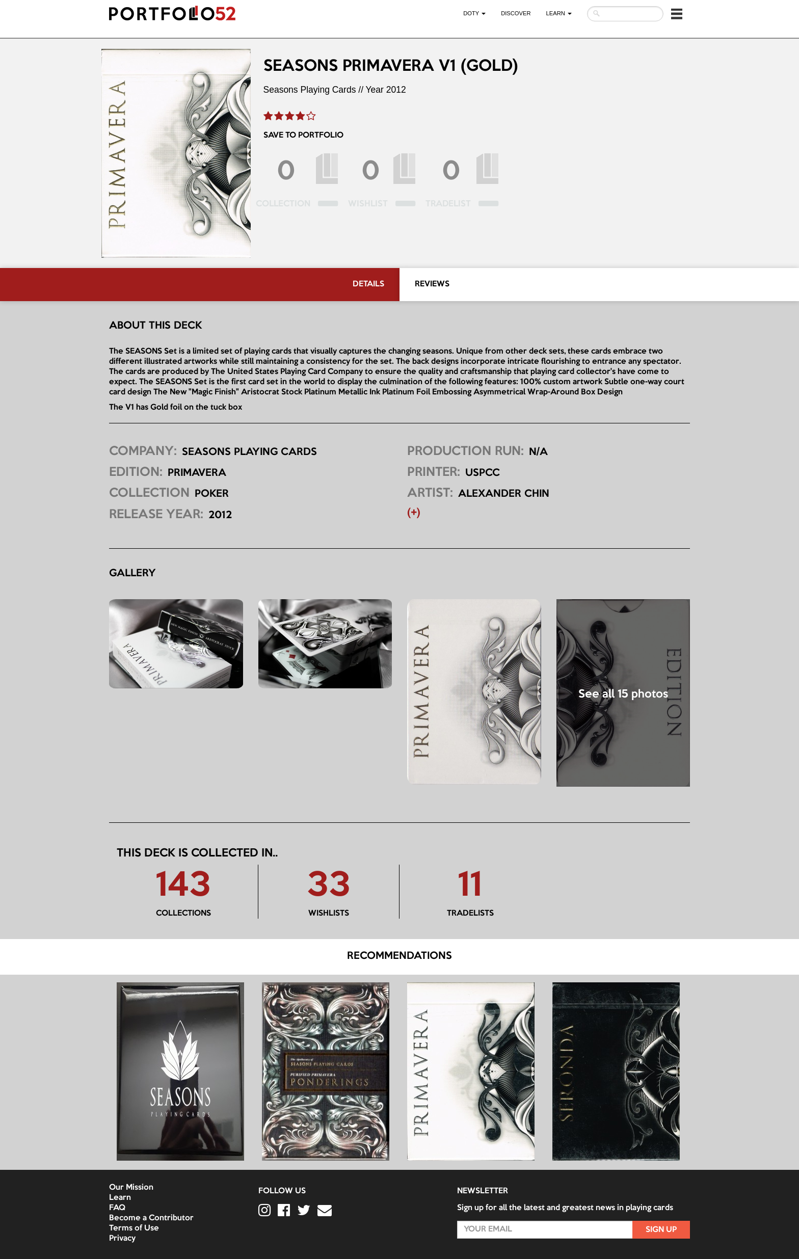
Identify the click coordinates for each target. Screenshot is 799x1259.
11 (470, 886)
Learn (120, 1197)
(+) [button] (413, 513)
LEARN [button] (559, 13)
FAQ (117, 1208)
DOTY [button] (474, 13)
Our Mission (131, 1187)
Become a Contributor (151, 1218)
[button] (676, 14)
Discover (515, 13)
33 (329, 886)
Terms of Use (134, 1228)
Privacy (122, 1238)
